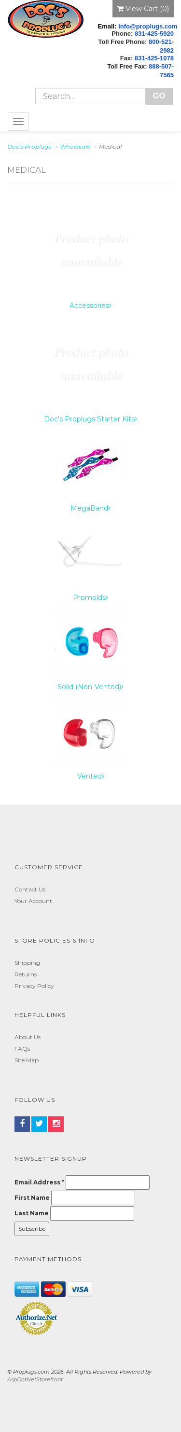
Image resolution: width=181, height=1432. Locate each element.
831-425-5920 (154, 33)
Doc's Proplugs (29, 146)
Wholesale (75, 146)
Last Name (31, 1213)
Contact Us (29, 889)
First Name (32, 1197)
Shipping (27, 962)
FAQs (22, 1048)
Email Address (39, 1182)
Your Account (33, 900)
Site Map (26, 1060)
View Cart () (143, 8)
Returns (25, 974)
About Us (27, 1037)
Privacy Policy (34, 985)
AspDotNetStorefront (35, 1379)
